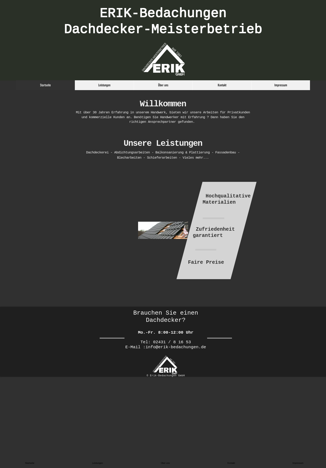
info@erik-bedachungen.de (175, 347)
